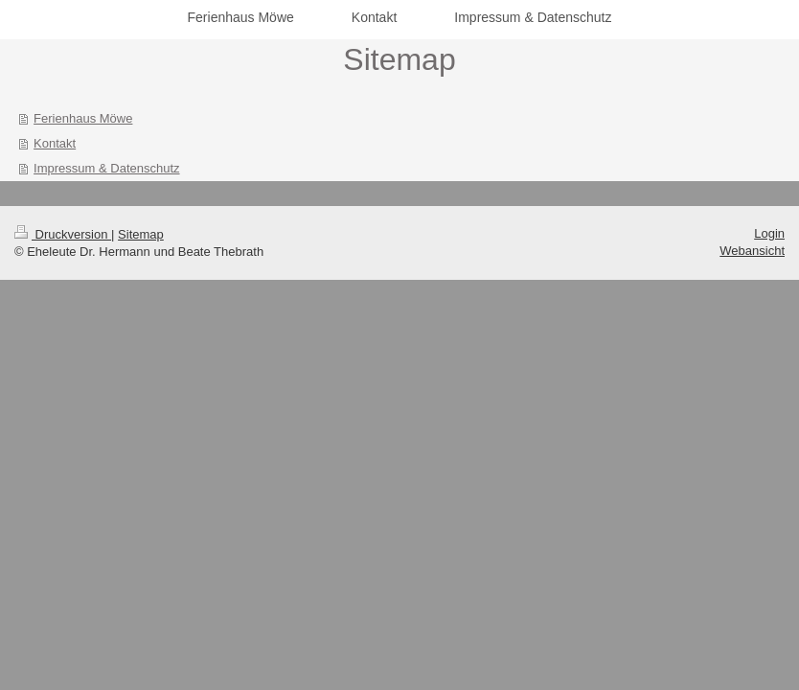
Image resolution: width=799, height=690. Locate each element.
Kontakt (55, 143)
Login (769, 233)
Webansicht (752, 250)
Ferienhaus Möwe (83, 118)
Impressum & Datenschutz (106, 168)
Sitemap (141, 234)
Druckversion (62, 234)
